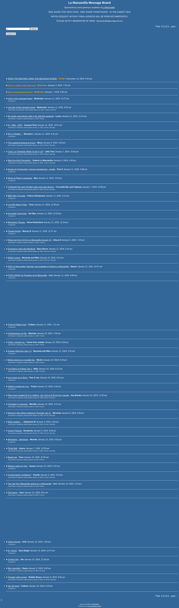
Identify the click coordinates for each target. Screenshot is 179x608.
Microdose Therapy (16, 222)
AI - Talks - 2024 (15, 125)
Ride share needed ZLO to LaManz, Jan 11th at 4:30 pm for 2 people (38, 395)
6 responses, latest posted (32, 189)
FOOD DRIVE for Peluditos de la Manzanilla (27, 275)
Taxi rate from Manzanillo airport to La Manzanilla (29, 484)
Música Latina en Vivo (17, 466)
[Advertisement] (81, 57)
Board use (12, 457)
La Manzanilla (108, 7)
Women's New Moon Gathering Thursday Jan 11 (29, 413)
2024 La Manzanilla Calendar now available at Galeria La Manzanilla (38, 267)
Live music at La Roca (17, 378)
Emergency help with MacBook (22, 249)
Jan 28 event (13, 586)
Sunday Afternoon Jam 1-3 (19, 351)
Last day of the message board (21, 107)
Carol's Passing (15, 431)
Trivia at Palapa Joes (17, 325)
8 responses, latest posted (32, 154)
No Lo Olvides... (15, 134)
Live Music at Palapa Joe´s (20, 369)
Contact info (13, 559)
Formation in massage (18, 404)
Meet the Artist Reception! (19, 160)
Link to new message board (20, 99)
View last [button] (53, 110)
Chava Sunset (14, 542)
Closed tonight (14, 231)
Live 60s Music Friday (17, 205)
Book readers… (15, 422)
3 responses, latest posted (32, 145)
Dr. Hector (12, 551)
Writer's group (14, 258)
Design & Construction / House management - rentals (31, 169)
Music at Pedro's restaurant (20, 178)
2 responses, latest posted (32, 127)
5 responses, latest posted (32, 163)
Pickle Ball (12, 448)
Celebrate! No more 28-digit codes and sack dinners (31, 187)
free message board (94, 606)
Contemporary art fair (17, 333)
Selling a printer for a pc (18, 386)
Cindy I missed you (16, 342)
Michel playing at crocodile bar (21, 360)
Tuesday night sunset (17, 577)
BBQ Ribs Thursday (16, 196)
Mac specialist (14, 568)
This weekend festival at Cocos (21, 143)
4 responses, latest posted (32, 579)
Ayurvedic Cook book (17, 213)
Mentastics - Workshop (18, 440)
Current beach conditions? (19, 475)
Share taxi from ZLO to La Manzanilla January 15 (29, 240)
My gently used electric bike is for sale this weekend (31, 116)
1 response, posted (30, 118)
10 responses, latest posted (32, 110)
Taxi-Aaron (12, 493)
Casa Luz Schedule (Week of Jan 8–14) (25, 152)
